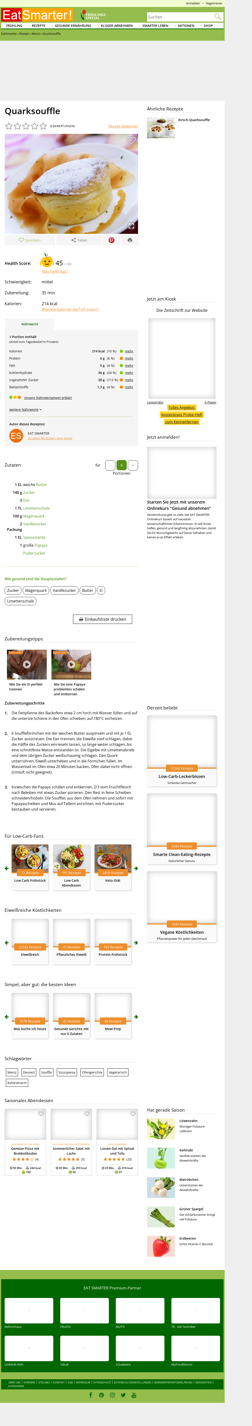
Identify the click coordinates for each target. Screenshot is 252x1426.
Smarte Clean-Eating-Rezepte (182, 854)
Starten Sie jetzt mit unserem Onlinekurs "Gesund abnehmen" (182, 479)
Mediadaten (203, 1382)
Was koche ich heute (30, 1029)
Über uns (14, 1382)
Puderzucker (34, 553)
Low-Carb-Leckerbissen (182, 776)
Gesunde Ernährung (73, 25)
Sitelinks (44, 1382)
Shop (208, 25)
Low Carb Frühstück (30, 880)
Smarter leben (155, 25)
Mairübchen (189, 1179)
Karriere (29, 1382)
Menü (11, 1072)
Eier (26, 500)
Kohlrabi (186, 1150)
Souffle (46, 1072)
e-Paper (211, 402)
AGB (70, 1382)
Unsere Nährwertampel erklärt (48, 397)
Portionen (121, 473)
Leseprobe (155, 402)
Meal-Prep (113, 1029)
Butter (41, 484)
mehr (129, 351)
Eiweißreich (30, 954)
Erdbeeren (188, 1238)
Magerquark (33, 516)
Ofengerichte (92, 1072)
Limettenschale (36, 508)
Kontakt (59, 1382)
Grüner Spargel (191, 1209)
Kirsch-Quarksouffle (194, 120)
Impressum (83, 1382)
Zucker (29, 492)
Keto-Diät (112, 880)
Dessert (29, 1072)
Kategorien (16, 1386)
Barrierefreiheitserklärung (173, 1382)
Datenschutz (102, 1382)
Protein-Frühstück (113, 954)
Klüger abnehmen (117, 25)
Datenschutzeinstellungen (132, 1382)
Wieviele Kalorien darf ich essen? (70, 309)
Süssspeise (67, 1072)
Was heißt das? (55, 271)
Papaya (41, 545)
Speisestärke (34, 537)
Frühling (14, 25)
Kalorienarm (17, 1083)
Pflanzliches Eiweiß (71, 954)
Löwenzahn (189, 1121)
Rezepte (38, 25)
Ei (101, 590)
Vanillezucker (34, 524)
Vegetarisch (118, 1072)
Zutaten (13, 465)
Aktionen (186, 25)
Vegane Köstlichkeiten (182, 932)
